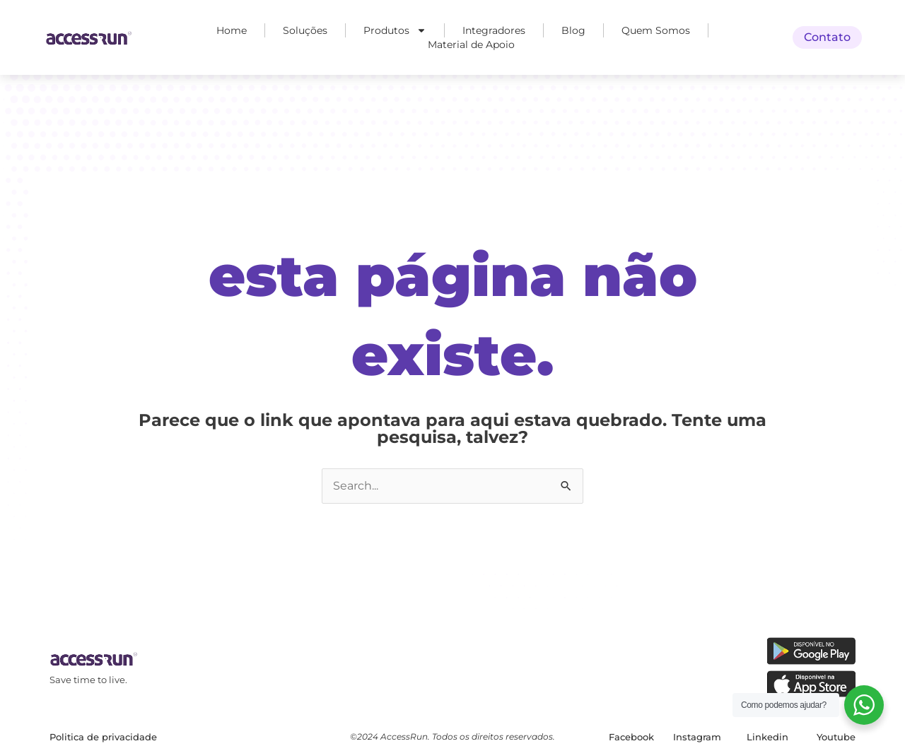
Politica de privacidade (103, 736)
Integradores (493, 30)
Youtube (836, 736)
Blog (573, 30)
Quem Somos (655, 30)
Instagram (697, 736)
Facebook (631, 736)
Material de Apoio (471, 44)
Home (231, 30)
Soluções (305, 30)
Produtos (394, 30)
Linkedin (767, 736)
